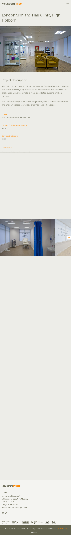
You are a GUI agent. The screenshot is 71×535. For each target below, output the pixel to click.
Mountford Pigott (12, 4)
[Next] (69, 237)
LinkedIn (3, 513)
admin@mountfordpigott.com (14, 507)
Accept (34, 531)
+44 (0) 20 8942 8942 (10, 504)
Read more (62, 528)
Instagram (6, 513)
